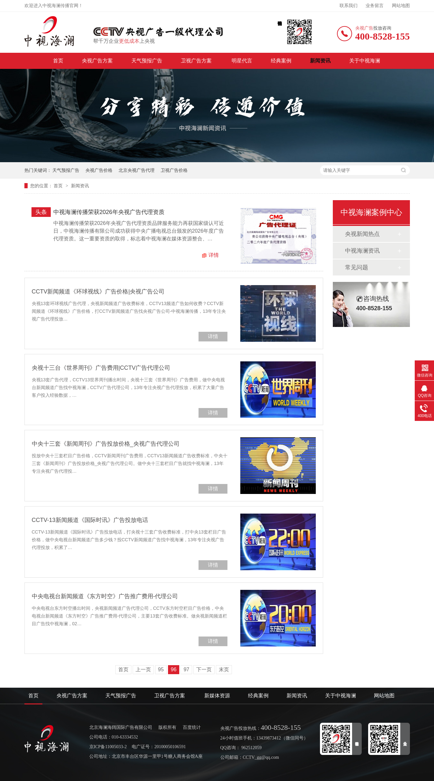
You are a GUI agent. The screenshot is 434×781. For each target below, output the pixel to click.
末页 (224, 669)
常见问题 (356, 267)
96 (174, 669)
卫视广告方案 (197, 60)
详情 (213, 255)
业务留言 (375, 5)
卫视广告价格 (174, 170)
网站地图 (401, 5)
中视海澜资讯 (362, 250)
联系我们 (349, 5)
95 (161, 669)
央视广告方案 (97, 60)
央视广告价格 (98, 170)
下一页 (204, 669)
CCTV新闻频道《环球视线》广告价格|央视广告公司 (98, 291)
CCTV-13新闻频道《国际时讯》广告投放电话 (90, 520)
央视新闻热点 (362, 234)
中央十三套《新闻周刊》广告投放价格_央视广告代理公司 (106, 444)
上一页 (143, 669)
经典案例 (281, 60)
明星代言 (242, 60)
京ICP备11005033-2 (108, 746)
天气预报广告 (146, 60)
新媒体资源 (217, 695)
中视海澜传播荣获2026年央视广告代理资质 (108, 212)
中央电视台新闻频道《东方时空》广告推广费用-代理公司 (105, 596)
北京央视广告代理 (137, 170)
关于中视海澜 (364, 60)
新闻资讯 (320, 60)
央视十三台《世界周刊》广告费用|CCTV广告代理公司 (101, 368)
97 (186, 669)
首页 (58, 60)
